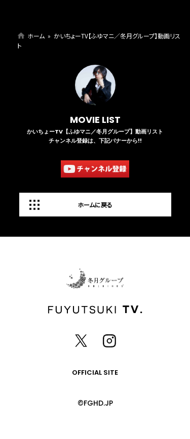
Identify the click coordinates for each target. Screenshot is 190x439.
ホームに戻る (95, 204)
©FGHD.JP (95, 403)
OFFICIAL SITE (95, 372)
